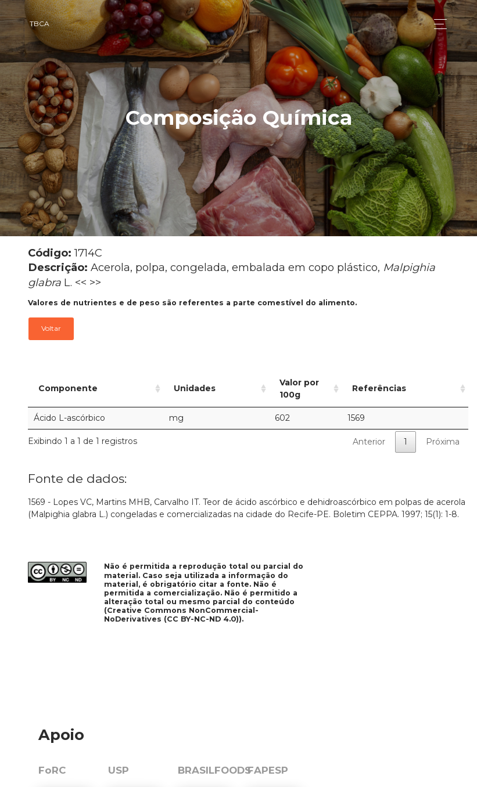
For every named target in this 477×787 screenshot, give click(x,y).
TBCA (39, 23)
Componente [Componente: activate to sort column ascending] (68, 382)
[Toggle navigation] (437, 24)
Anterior (369, 429)
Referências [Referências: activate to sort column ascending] (397, 382)
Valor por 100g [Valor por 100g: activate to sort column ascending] (280, 382)
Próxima (443, 429)
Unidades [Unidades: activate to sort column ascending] (179, 382)
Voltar (51, 328)
